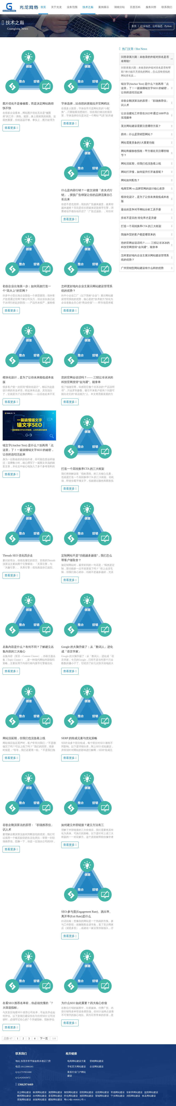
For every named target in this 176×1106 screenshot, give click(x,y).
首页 (43, 7)
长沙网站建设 (24, 1092)
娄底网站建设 (55, 1095)
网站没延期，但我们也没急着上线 (141, 163)
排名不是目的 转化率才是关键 (138, 217)
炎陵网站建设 (40, 1099)
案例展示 (103, 7)
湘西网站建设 (86, 1095)
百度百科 (135, 7)
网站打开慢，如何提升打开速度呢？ (142, 171)
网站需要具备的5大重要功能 (137, 142)
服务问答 (151, 7)
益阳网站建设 (151, 1092)
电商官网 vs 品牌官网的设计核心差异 (143, 188)
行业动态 (145, 26)
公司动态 (157, 26)
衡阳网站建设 (71, 1092)
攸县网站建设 (149, 1095)
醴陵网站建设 (55, 1099)
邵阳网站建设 (86, 1092)
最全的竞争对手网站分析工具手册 (141, 209)
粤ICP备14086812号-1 (75, 1099)
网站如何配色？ (130, 180)
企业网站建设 (97, 1066)
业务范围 (72, 7)
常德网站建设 (118, 1092)
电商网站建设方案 (76, 1061)
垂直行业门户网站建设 (76, 1074)
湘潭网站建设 (55, 1092)
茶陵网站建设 (24, 1099)
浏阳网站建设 (133, 1095)
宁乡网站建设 (118, 1095)
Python (168, 26)
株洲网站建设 (40, 1092)
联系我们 (166, 7)
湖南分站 (119, 7)
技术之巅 (88, 7)
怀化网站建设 (71, 1095)
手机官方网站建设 (76, 1066)
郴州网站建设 (24, 1095)
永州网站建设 (40, 1095)
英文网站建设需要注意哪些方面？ (141, 126)
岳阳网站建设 (102, 1092)
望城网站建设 (102, 1095)
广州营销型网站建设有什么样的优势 (142, 268)
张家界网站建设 (134, 1092)
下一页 (44, 1038)
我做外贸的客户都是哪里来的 (138, 234)
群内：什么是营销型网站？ (137, 134)
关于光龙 (56, 7)
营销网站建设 (97, 1061)
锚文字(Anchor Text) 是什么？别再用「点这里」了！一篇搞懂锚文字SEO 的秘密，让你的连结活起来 (145, 88)
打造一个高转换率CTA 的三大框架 (141, 226)
